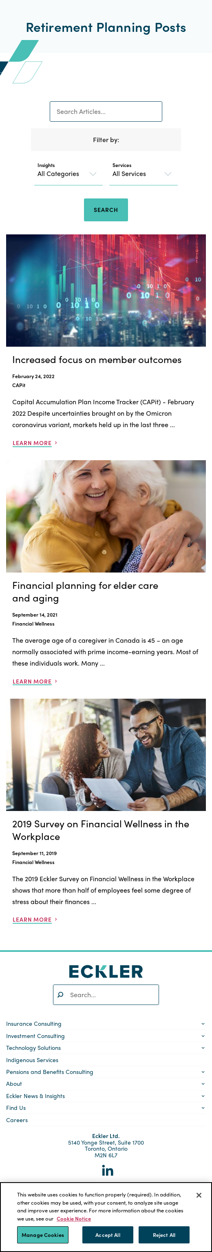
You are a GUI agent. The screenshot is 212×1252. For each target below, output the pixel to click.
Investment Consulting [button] (35, 1035)
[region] (106, 1217)
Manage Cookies (43, 1235)
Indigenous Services (32, 1060)
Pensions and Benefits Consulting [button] (49, 1071)
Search (106, 209)
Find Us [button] (16, 1107)
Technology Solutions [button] (33, 1047)
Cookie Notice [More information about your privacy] (74, 1218)
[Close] (199, 1195)
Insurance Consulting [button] (34, 1023)
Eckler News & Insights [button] (35, 1096)
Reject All (164, 1235)
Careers (17, 1120)
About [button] (14, 1083)
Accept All (107, 1235)
